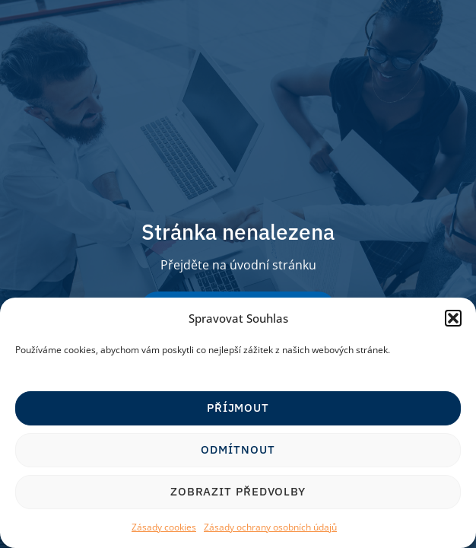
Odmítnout (237, 449)
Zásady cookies (164, 527)
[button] (453, 318)
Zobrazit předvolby (238, 491)
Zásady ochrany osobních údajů (270, 527)
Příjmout (238, 407)
